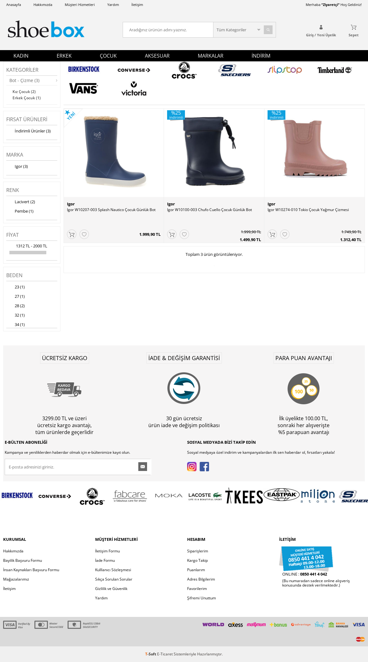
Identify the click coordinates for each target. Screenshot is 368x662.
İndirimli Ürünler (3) (28, 131)
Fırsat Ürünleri (26, 119)
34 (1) (15, 325)
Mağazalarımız (16, 579)
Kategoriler (22, 69)
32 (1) (15, 316)
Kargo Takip (197, 560)
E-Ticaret (165, 654)
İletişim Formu (107, 551)
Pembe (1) (19, 212)
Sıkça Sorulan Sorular (113, 579)
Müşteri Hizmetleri (80, 4)
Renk (12, 190)
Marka (14, 154)
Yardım (113, 4)
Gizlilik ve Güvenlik (111, 588)
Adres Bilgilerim (201, 579)
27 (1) (15, 297)
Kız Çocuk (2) (24, 91)
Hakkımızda (42, 4)
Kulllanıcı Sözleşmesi (113, 569)
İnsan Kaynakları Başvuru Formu (31, 569)
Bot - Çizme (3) (24, 80)
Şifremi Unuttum (201, 598)
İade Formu (105, 560)
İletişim (137, 4)
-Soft (151, 654)
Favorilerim (197, 588)
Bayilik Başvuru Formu (22, 560)
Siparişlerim (197, 551)
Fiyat (12, 234)
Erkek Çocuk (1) (27, 98)
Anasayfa (13, 4)
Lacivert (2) (20, 202)
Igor (71, 204)
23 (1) (15, 287)
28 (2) (15, 306)
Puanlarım (196, 569)
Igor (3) (17, 167)
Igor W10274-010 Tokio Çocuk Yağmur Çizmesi (308, 210)
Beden (14, 275)
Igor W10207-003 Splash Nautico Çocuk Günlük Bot (111, 210)
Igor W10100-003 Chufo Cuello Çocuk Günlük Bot (209, 210)
